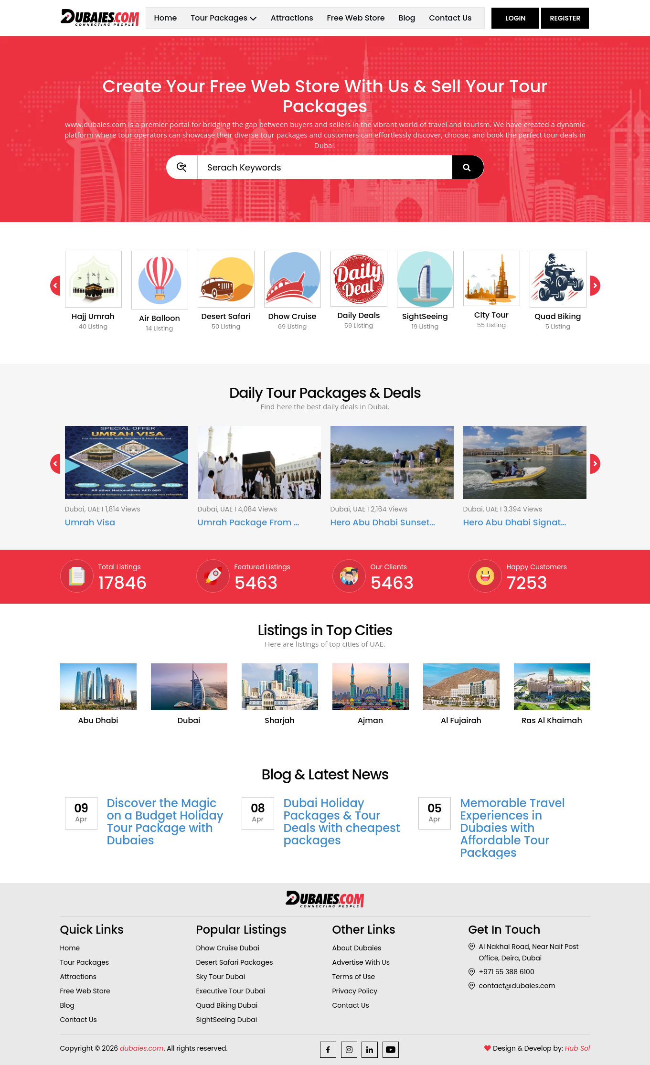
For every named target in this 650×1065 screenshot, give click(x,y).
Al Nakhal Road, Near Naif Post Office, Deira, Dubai (524, 952)
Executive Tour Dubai (231, 991)
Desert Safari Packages (234, 962)
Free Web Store (356, 17)
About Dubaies (357, 948)
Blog (406, 17)
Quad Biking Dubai (227, 1005)
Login (515, 18)
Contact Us (450, 17)
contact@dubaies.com (512, 985)
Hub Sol (577, 1048)
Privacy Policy (355, 991)
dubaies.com (142, 1048)
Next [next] (590, 286)
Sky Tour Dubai (220, 976)
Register (565, 18)
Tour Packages (84, 962)
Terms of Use (353, 976)
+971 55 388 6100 (501, 972)
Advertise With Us (361, 962)
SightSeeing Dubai (226, 1019)
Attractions (292, 17)
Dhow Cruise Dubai (227, 948)
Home (165, 17)
